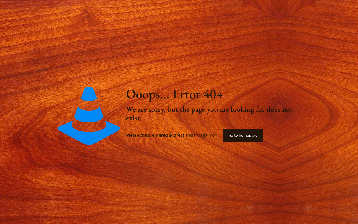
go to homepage (243, 135)
